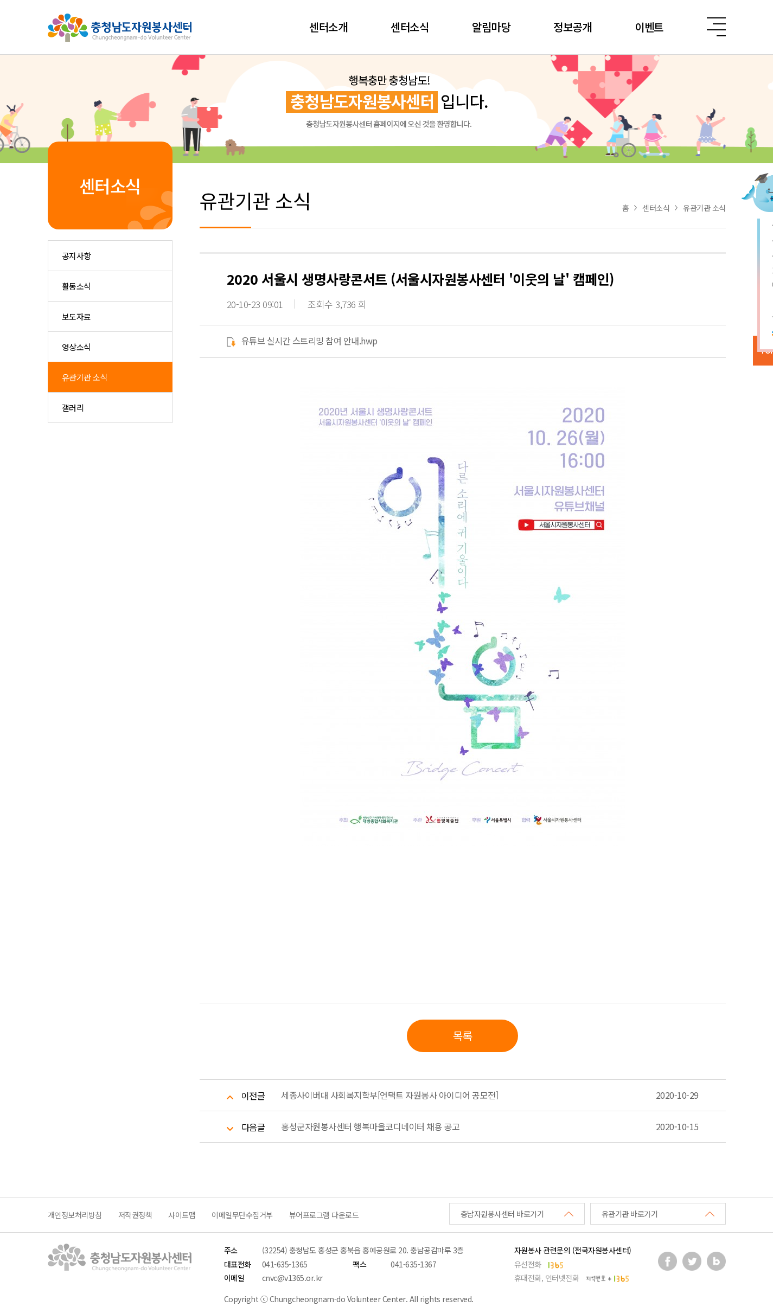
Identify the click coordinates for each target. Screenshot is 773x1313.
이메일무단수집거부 (242, 1214)
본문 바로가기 (0, 0)
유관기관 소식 (85, 377)
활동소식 (76, 286)
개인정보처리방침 (75, 1214)
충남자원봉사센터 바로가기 (502, 1213)
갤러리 (73, 407)
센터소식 (410, 27)
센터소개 (328, 27)
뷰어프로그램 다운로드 (324, 1214)
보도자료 (76, 316)
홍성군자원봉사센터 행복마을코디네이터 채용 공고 (370, 1126)
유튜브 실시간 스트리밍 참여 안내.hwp (302, 340)
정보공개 (572, 27)
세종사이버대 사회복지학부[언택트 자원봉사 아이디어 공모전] (389, 1095)
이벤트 (649, 27)
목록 (462, 1035)
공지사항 (76, 255)
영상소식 (76, 347)
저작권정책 (135, 1214)
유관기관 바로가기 (630, 1213)
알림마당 (491, 27)
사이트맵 (181, 1214)
